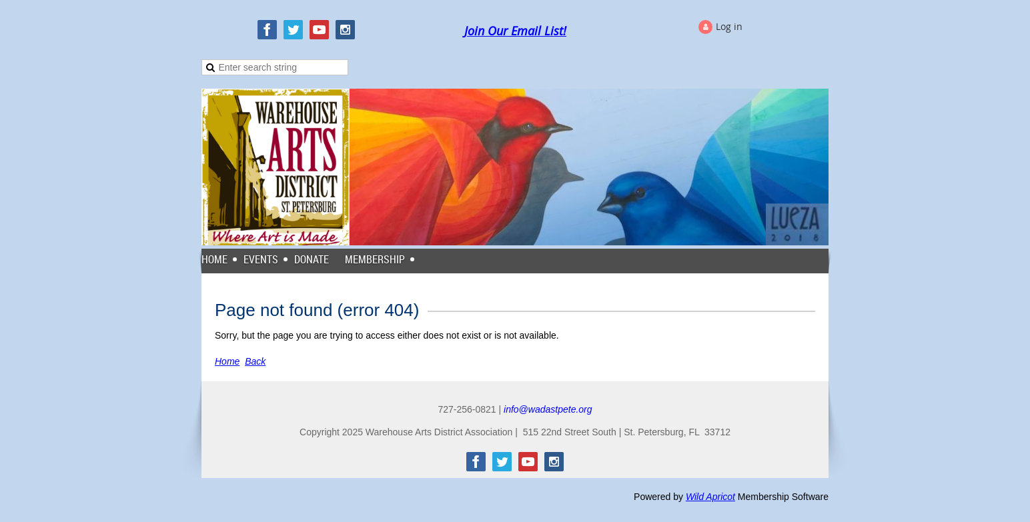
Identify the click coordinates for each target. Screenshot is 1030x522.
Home (227, 361)
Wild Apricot (710, 496)
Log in (729, 26)
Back (255, 361)
